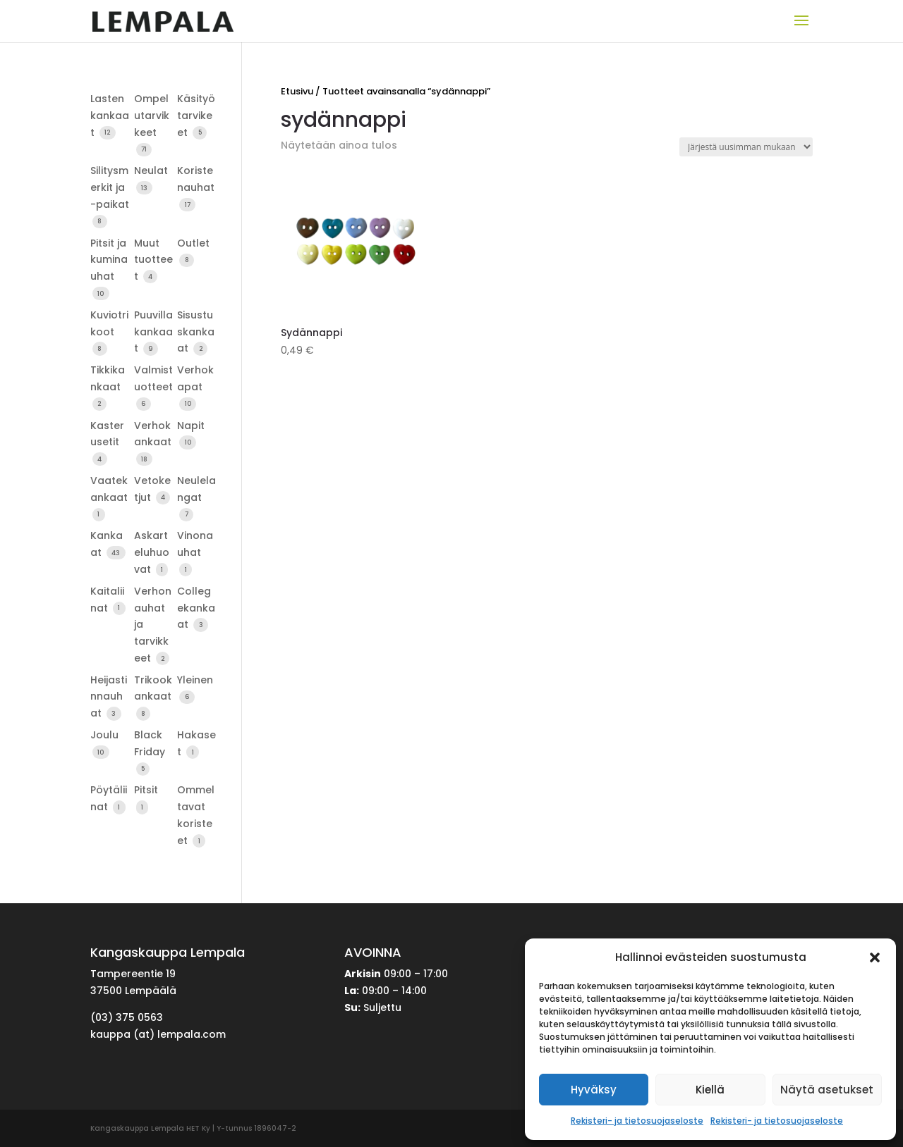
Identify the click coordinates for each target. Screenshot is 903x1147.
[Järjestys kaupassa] (746, 146)
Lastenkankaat (109, 116)
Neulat (151, 170)
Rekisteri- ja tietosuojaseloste (637, 1121)
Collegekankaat (196, 608)
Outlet (193, 243)
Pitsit (146, 790)
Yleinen (195, 680)
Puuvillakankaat (153, 332)
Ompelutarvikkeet (151, 116)
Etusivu (297, 91)
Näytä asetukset (826, 1089)
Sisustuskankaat (195, 332)
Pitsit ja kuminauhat (109, 260)
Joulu (104, 735)
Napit (191, 425)
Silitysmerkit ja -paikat (109, 187)
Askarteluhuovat (151, 552)
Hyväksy (594, 1089)
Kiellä (710, 1089)
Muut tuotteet (153, 260)
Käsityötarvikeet (196, 116)
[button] (875, 957)
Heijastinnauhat (108, 697)
